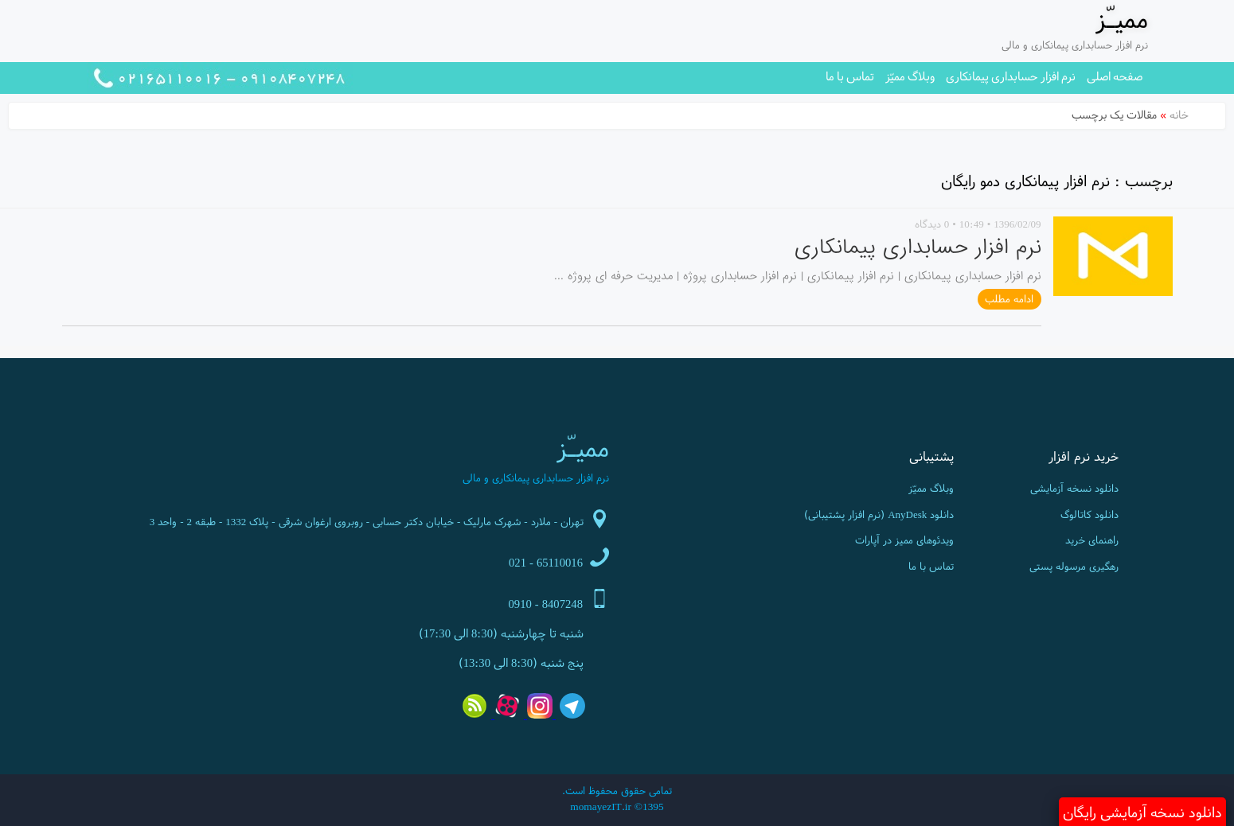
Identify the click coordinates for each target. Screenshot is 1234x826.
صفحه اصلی (1114, 76)
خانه (1179, 115)
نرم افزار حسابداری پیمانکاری (1011, 76)
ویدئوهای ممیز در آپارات (904, 539)
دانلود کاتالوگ (1089, 514)
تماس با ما (850, 76)
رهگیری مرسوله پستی (1074, 566)
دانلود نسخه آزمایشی (1074, 488)
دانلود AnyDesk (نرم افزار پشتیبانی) (879, 514)
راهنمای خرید (1092, 539)
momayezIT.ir (600, 806)
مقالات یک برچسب (1114, 115)
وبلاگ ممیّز (910, 76)
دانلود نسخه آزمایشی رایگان (1142, 812)
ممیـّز (1121, 18)
